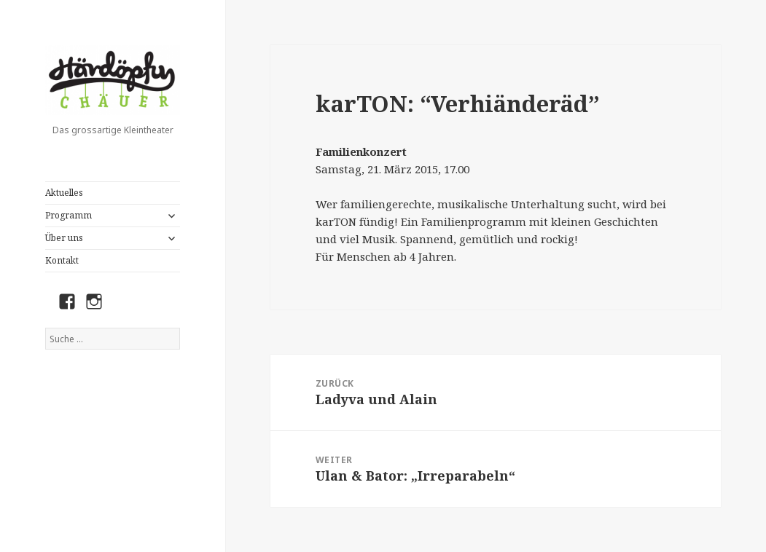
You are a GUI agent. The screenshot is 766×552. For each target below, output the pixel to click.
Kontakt (62, 260)
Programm (68, 215)
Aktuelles (64, 192)
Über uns (64, 238)
